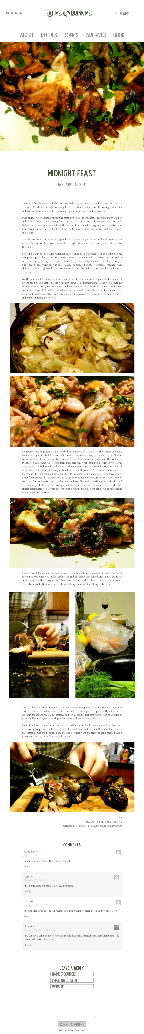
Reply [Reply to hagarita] (28, 945)
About (27, 35)
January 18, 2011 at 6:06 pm (38, 855)
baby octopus (97, 822)
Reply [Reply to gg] (28, 891)
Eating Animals (81, 826)
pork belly (117, 822)
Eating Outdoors (97, 826)
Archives (96, 35)
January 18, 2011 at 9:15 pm (38, 905)
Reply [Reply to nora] (27, 916)
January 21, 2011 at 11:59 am (40, 930)
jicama (108, 822)
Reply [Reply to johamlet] (27, 866)
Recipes (49, 35)
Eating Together (114, 826)
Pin (120, 817)
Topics (72, 35)
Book (118, 35)
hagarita (29, 926)
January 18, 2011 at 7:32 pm (39, 880)
